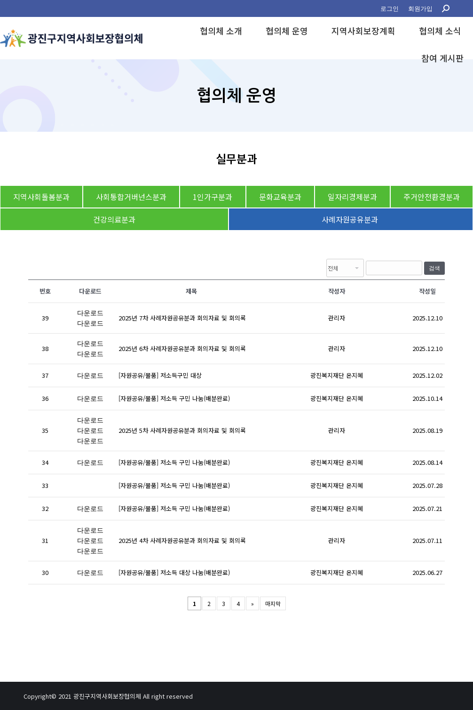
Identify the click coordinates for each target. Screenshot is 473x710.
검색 (434, 268)
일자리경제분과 (352, 196)
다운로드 (90, 313)
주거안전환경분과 (431, 196)
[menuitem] (389, 8)
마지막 (273, 603)
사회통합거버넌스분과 (131, 196)
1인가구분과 (212, 196)
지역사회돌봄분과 (41, 196)
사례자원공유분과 (351, 219)
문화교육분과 (280, 196)
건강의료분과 (114, 219)
